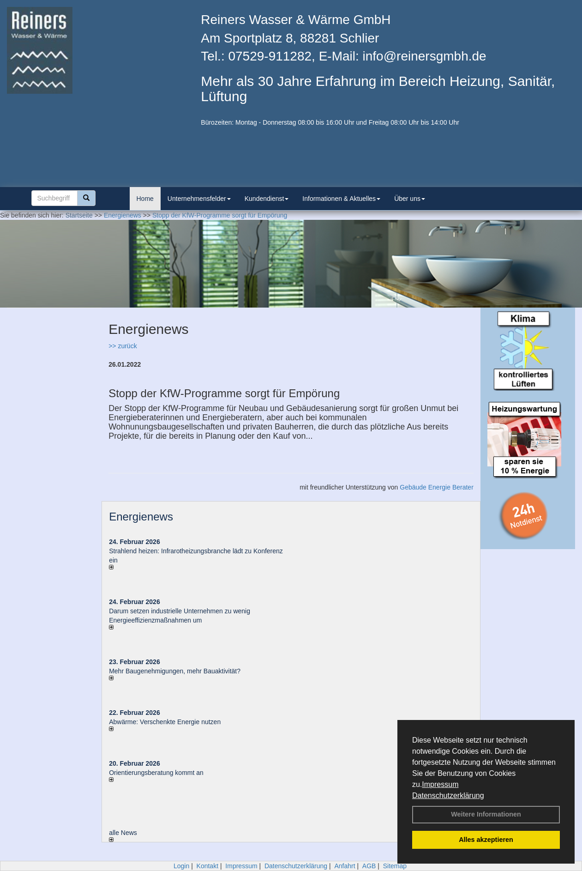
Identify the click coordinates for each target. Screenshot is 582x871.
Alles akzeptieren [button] (486, 839)
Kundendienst (267, 198)
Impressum (440, 784)
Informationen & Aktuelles (341, 198)
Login (181, 866)
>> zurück (122, 346)
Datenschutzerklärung (448, 795)
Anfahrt (344, 866)
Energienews (141, 516)
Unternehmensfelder (199, 198)
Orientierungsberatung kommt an (156, 772)
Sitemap (395, 866)
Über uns (409, 198)
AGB (369, 866)
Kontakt (207, 866)
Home (145, 198)
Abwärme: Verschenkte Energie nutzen (165, 722)
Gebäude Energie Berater (437, 487)
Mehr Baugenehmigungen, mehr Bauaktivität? (174, 671)
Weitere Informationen (486, 814)
